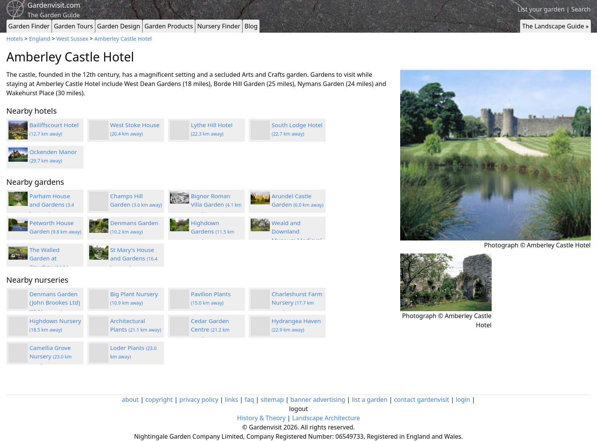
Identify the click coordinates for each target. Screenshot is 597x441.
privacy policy (199, 399)
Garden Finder (29, 26)
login (463, 399)
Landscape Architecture (326, 418)
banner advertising (318, 399)
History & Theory (261, 418)
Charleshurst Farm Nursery (297, 302)
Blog (251, 26)
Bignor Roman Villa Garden (216, 204)
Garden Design (118, 26)
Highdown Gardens (212, 231)
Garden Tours (73, 26)
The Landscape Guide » (555, 26)
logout (298, 409)
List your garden (540, 9)
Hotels (15, 38)
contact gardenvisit (421, 399)
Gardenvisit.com (54, 5)
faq (249, 399)
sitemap (272, 399)
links (231, 399)
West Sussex (72, 38)
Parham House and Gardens (52, 204)
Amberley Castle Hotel (122, 38)
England (39, 38)
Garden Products (169, 26)
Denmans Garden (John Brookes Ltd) (55, 302)
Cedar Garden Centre (210, 329)
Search (581, 9)
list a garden (369, 399)
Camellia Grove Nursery (51, 356)
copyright (159, 399)
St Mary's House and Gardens (134, 258)
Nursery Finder (218, 26)
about (130, 399)
